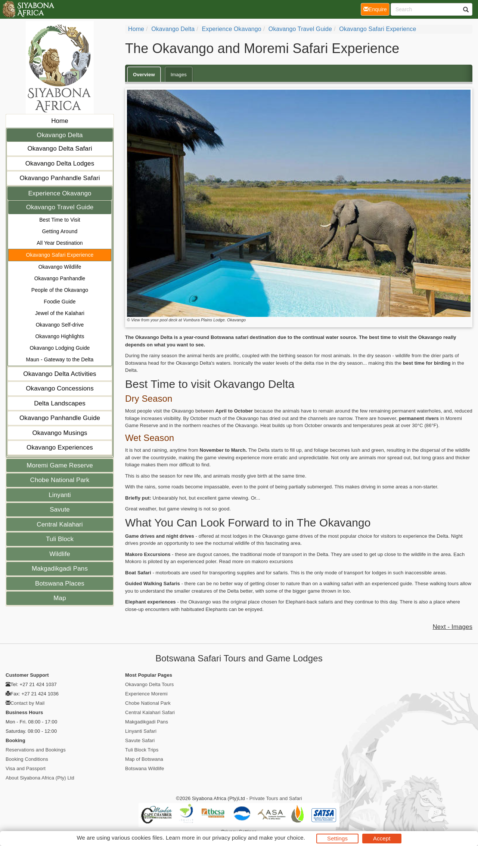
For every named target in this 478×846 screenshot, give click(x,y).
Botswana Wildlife (144, 768)
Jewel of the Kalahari (59, 313)
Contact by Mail (27, 703)
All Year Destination (60, 243)
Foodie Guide (59, 302)
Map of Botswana (144, 759)
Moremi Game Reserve (60, 465)
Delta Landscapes (60, 403)
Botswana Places (59, 583)
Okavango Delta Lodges (59, 163)
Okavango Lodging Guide (60, 348)
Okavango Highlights (59, 336)
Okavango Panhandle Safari (59, 178)
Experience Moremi (146, 694)
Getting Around (60, 231)
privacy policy (229, 837)
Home (59, 120)
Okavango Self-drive (60, 325)
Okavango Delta (60, 135)
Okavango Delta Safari (59, 148)
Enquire (376, 8)
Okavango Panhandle (59, 278)
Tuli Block (60, 539)
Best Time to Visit (59, 220)
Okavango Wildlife (59, 267)
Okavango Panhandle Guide (59, 418)
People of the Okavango (59, 290)
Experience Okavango (59, 193)
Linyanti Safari (140, 731)
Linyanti (60, 494)
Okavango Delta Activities (59, 373)
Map (59, 598)
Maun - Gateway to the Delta (60, 359)
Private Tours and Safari (275, 798)
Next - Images (452, 626)
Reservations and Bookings (36, 750)
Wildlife (59, 554)
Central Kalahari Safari (150, 712)
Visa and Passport (26, 768)
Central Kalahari (60, 524)
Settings (337, 838)
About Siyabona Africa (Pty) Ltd (40, 778)
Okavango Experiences (60, 447)
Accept (381, 838)
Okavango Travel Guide (60, 207)
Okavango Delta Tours (149, 684)
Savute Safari (140, 740)
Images (179, 74)
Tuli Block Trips (141, 750)
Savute (60, 509)
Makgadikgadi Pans (60, 568)
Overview (144, 74)
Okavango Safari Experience (60, 255)
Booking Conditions (27, 759)
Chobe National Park (60, 480)
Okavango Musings (59, 432)
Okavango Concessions (60, 388)
